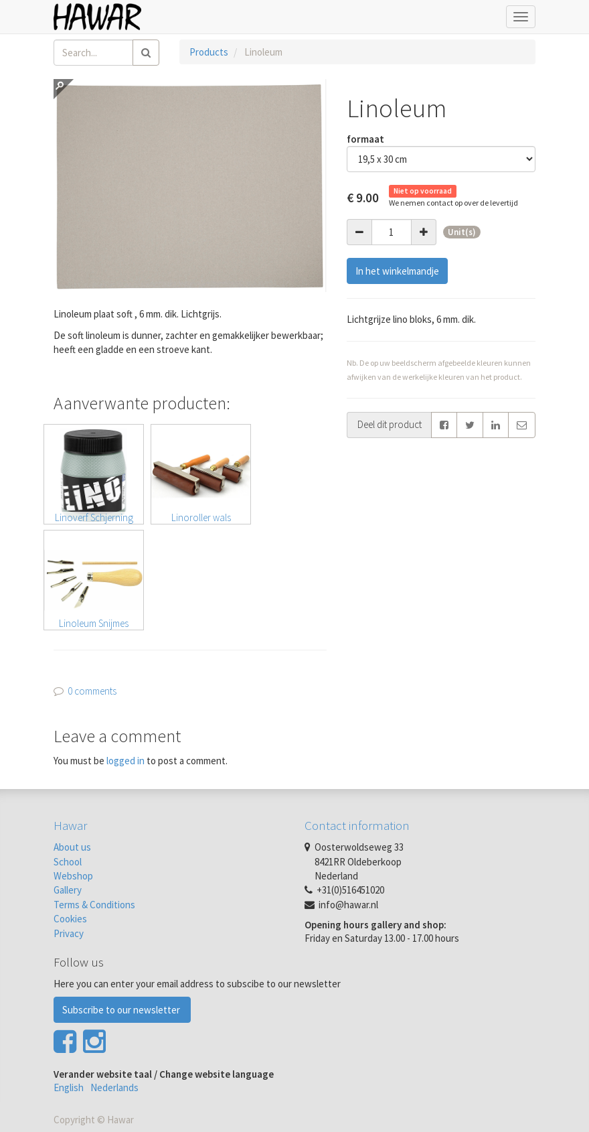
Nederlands (114, 1087)
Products (208, 52)
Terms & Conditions (94, 904)
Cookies (70, 918)
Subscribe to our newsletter (122, 1009)
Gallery (68, 889)
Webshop (73, 875)
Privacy (69, 933)
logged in (125, 760)
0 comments (92, 691)
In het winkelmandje (397, 271)
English (69, 1087)
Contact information (357, 825)
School (68, 861)
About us (72, 847)
